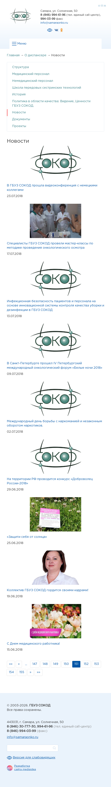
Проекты (19, 126)
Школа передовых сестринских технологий (46, 87)
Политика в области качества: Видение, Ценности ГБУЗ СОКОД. (51, 103)
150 (66, 664)
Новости (19, 112)
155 (21, 672)
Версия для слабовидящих (34, 757)
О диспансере (35, 55)
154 (11, 672)
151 (76, 664)
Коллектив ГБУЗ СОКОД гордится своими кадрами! (47, 590)
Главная (13, 55)
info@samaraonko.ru (54, 23)
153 (96, 664)
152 (86, 664)
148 (45, 664)
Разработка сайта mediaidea (25, 768)
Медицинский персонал (30, 74)
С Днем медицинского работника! (33, 643)
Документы (21, 119)
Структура (20, 67)
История (19, 94)
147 (34, 664)
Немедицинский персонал (32, 81)
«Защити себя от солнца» (27, 537)
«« (11, 664)
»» (38, 672)
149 (55, 664)
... (26, 664)
